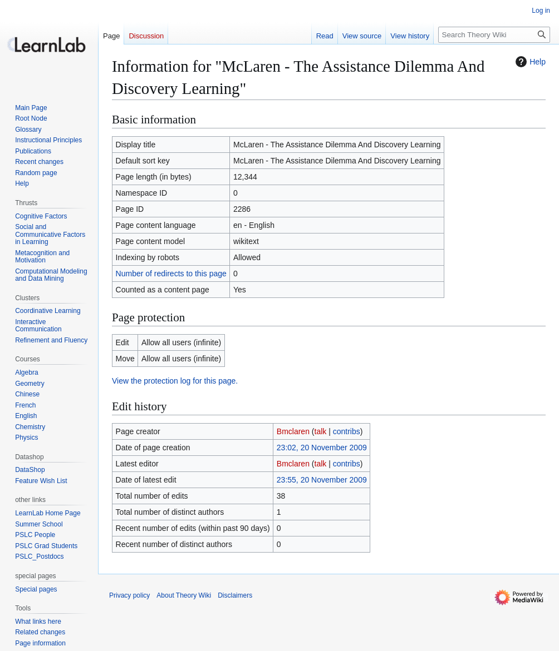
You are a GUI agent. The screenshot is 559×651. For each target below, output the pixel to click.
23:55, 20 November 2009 (322, 479)
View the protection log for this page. (175, 380)
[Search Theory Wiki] (494, 35)
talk (321, 431)
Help (529, 61)
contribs (346, 431)
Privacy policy (129, 595)
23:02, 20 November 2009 (322, 447)
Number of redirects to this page (171, 273)
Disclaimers (235, 595)
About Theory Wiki (183, 595)
